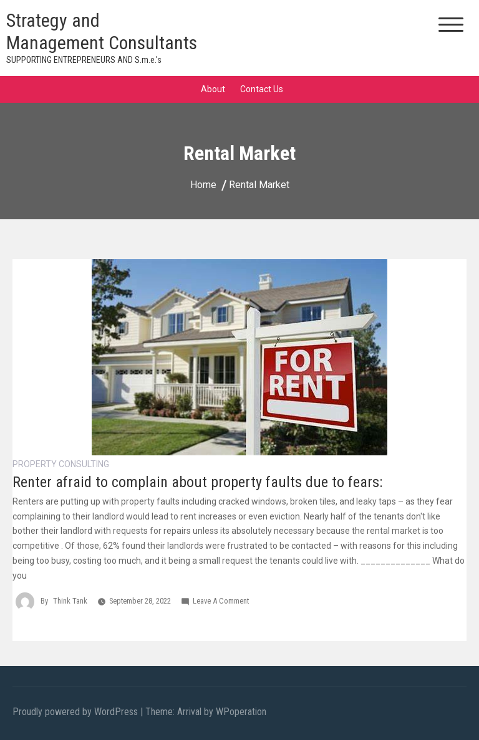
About (213, 89)
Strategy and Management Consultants (101, 31)
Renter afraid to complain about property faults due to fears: (197, 482)
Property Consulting (60, 464)
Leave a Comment (221, 600)
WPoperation (241, 712)
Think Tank (70, 600)
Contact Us (261, 89)
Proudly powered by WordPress (76, 712)
